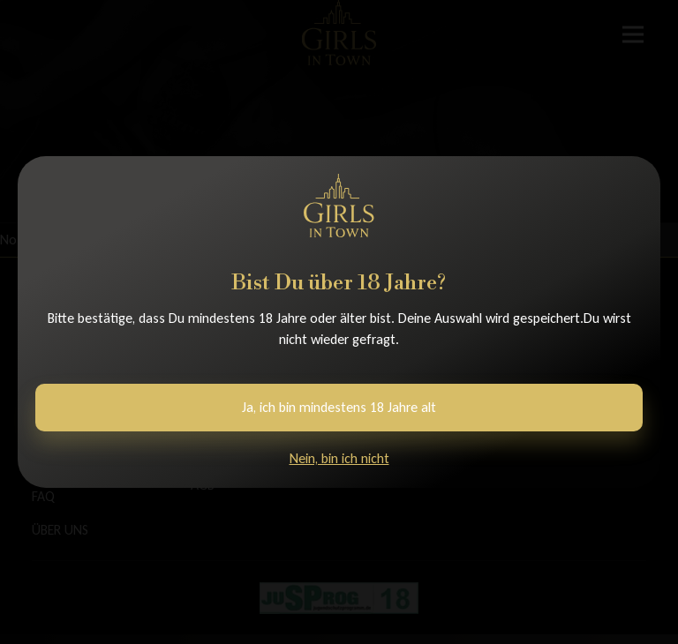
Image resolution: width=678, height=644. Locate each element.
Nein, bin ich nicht (339, 458)
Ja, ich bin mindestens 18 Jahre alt (339, 407)
